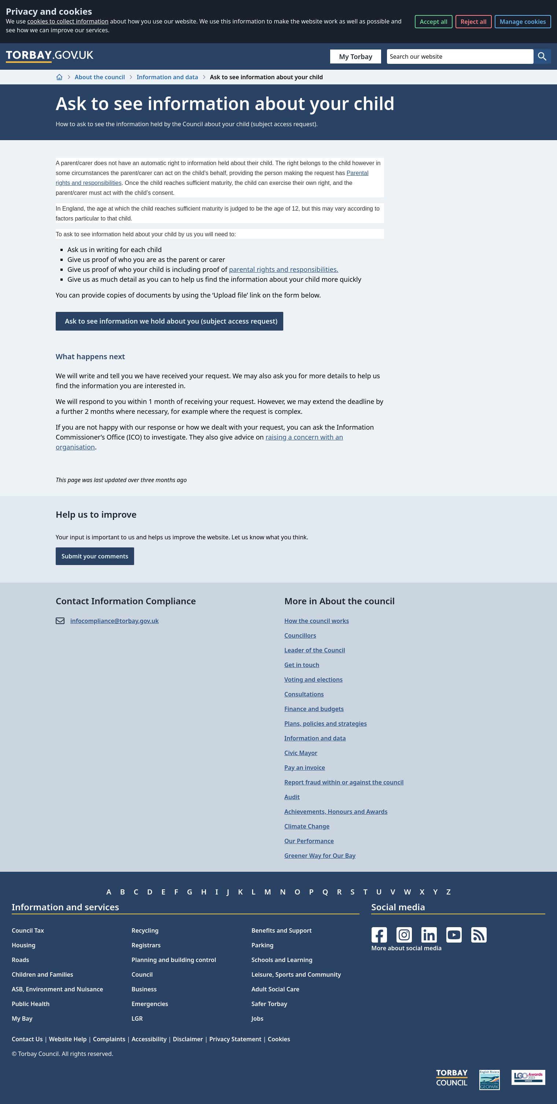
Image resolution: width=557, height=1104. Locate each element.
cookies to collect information (67, 21)
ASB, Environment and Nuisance (57, 989)
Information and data (167, 77)
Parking (262, 945)
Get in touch (301, 665)
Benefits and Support (281, 930)
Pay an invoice (304, 768)
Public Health (30, 1004)
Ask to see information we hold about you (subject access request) (169, 321)
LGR (137, 1018)
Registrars (146, 945)
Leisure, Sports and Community (296, 974)
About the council (100, 77)
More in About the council (339, 601)
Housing (24, 945)
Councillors (300, 635)
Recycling (145, 930)
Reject (474, 22)
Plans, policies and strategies (325, 723)
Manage (523, 22)
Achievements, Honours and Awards (336, 812)
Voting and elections (313, 679)
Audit (292, 797)
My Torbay (355, 56)
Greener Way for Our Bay (319, 856)
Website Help (68, 1039)
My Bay (22, 1018)
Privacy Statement (235, 1039)
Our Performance (309, 841)
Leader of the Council (314, 650)
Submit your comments (95, 556)
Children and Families (42, 974)
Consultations (304, 694)
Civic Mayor (300, 753)
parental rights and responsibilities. (283, 269)
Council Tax (28, 930)
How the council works (316, 621)
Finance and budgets (314, 709)
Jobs (257, 1018)
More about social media (406, 948)
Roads (20, 960)
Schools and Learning (281, 960)
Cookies (279, 1039)
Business (144, 989)
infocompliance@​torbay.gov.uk (114, 621)
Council (142, 974)
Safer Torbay (269, 1004)
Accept (433, 22)
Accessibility (149, 1039)
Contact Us (27, 1039)
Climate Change (306, 826)
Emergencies (150, 1004)
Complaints (109, 1039)
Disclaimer (188, 1039)
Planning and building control (174, 960)
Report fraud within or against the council (343, 782)
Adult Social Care (275, 989)
